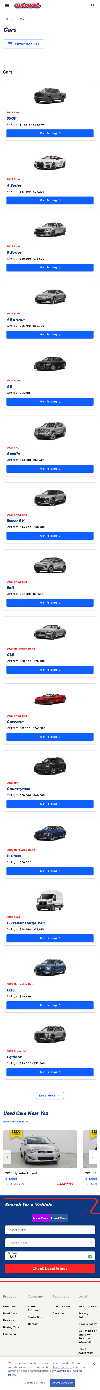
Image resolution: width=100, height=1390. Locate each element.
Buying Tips (11, 1327)
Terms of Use (87, 1306)
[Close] (93, 1363)
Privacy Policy (83, 1315)
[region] (50, 1373)
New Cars (40, 1218)
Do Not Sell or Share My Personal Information (87, 1336)
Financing (9, 1334)
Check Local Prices (50, 1268)
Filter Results (23, 44)
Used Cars (59, 1218)
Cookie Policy (87, 1324)
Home (9, 19)
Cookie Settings (35, 1382)
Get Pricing (50, 133)
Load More (50, 1095)
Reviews (8, 1320)
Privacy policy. (62, 1370)
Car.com (58, 1313)
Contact (33, 1324)
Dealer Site (35, 1317)
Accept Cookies (62, 1382)
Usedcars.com (62, 1306)
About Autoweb (33, 1308)
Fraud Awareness (85, 1350)
